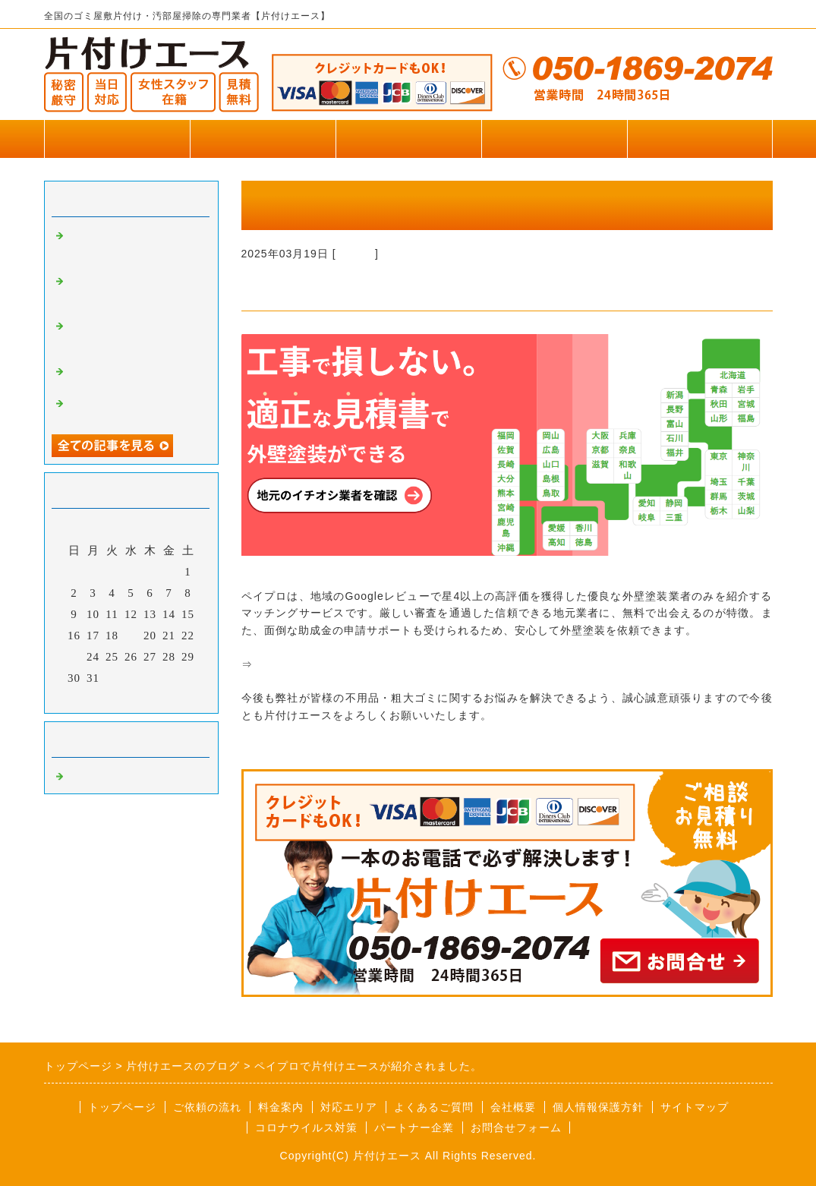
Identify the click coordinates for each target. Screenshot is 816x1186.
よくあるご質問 (434, 1107)
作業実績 (262, 138)
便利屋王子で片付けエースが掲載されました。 (133, 376)
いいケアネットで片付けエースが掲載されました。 (133, 247)
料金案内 (281, 1107)
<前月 (99, 698)
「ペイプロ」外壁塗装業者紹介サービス (355, 664)
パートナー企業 (414, 1127)
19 (130, 635)
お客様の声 (554, 138)
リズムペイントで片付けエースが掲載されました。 (133, 337)
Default (355, 254)
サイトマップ (694, 1107)
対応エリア (348, 1107)
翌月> (162, 698)
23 (74, 657)
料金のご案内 (408, 138)
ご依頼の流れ (207, 1107)
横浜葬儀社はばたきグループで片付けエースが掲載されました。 (133, 292)
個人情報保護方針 (598, 1107)
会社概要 (513, 1107)
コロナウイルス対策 (306, 1127)
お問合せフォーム (700, 138)
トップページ (117, 138)
